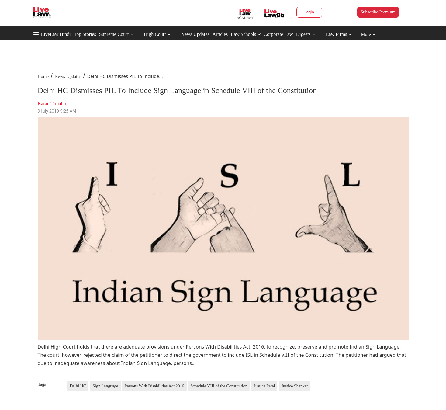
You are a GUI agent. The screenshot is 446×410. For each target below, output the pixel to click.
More (368, 34)
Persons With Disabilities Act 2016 (154, 386)
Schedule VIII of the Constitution (219, 386)
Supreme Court (114, 34)
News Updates (195, 34)
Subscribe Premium (378, 12)
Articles (220, 34)
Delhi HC (78, 386)
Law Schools (246, 34)
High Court (155, 34)
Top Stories (85, 34)
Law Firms (339, 34)
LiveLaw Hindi (56, 34)
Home (43, 76)
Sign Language (105, 386)
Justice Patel (264, 386)
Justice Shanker (294, 386)
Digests (303, 34)
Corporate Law (278, 34)
